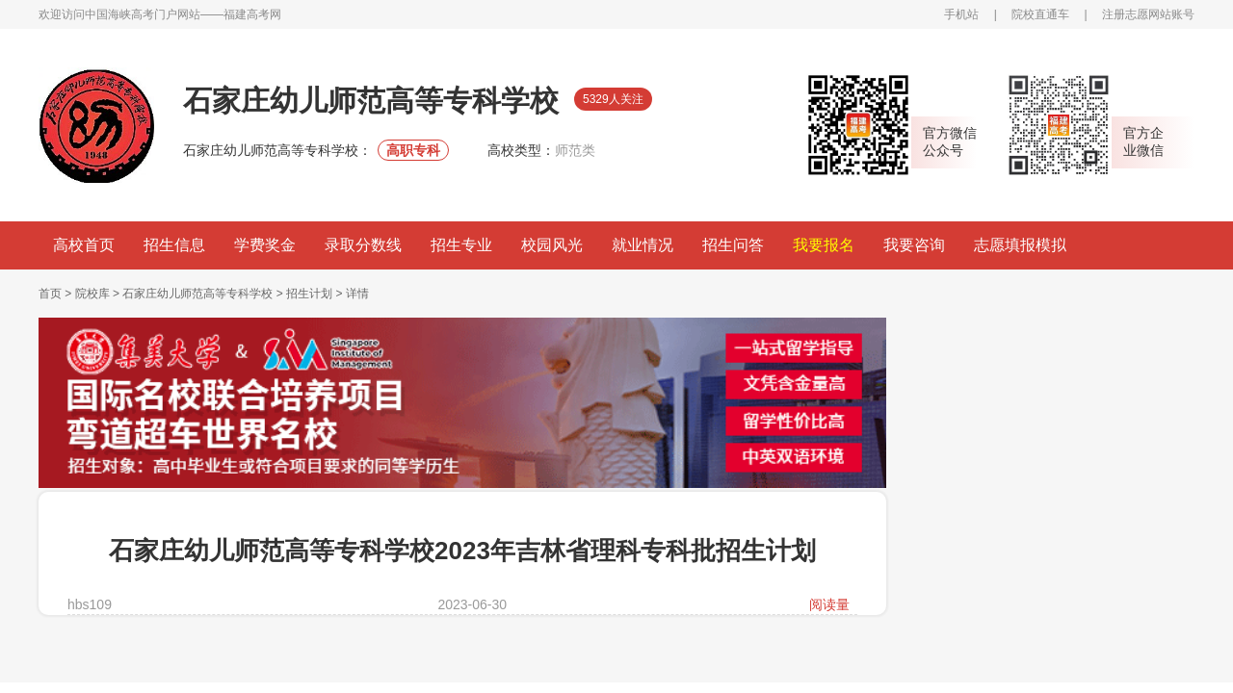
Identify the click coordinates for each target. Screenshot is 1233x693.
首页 (50, 293)
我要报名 (823, 245)
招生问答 (733, 245)
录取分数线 (363, 245)
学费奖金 (265, 245)
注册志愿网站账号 (1148, 14)
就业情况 (642, 245)
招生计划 (309, 293)
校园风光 (552, 245)
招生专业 (461, 245)
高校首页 (84, 245)
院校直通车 (1040, 14)
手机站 (961, 14)
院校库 (92, 293)
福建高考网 (252, 14)
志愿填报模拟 (1020, 245)
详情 (357, 293)
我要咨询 (914, 245)
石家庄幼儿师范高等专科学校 (197, 293)
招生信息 (174, 245)
